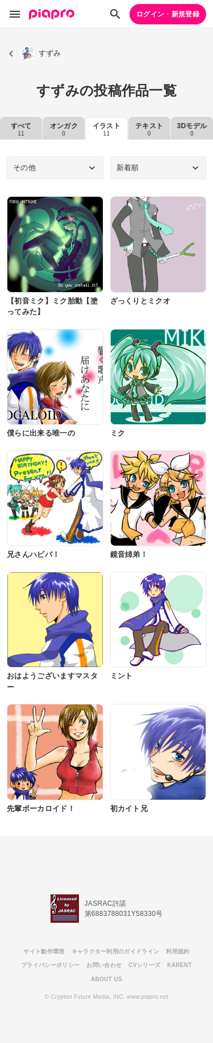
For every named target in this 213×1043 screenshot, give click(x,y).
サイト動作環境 (43, 951)
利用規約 (177, 951)
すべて (21, 129)
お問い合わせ (104, 965)
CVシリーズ (144, 965)
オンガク (64, 129)
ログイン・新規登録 (167, 14)
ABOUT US (106, 979)
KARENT (179, 965)
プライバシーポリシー (50, 965)
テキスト (149, 129)
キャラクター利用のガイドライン (116, 951)
